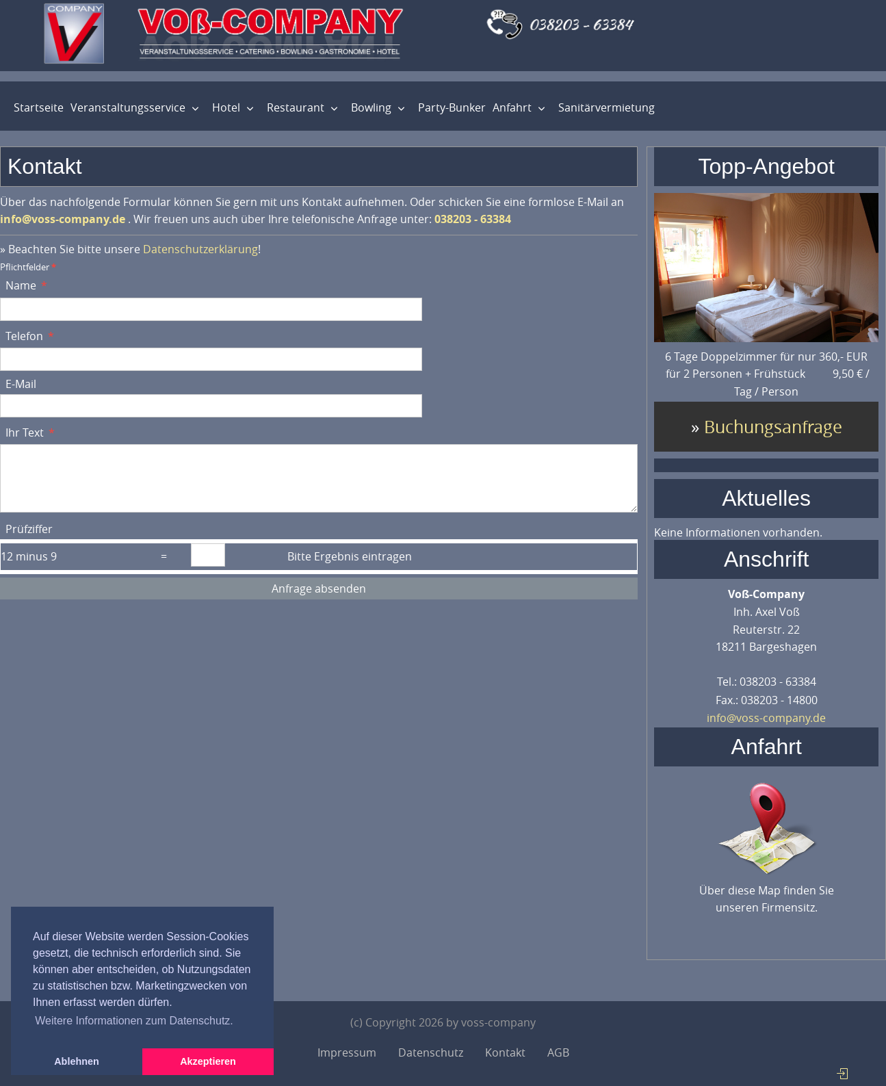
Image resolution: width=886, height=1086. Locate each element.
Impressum (346, 1052)
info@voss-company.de (766, 717)
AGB (558, 1052)
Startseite (39, 107)
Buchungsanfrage (773, 426)
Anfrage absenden (319, 588)
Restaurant (295, 107)
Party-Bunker (452, 107)
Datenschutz (430, 1052)
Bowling (371, 107)
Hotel (226, 107)
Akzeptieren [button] (208, 1061)
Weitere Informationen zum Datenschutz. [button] (134, 1020)
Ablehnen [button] (76, 1061)
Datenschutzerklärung (200, 249)
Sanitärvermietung (606, 107)
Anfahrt (512, 107)
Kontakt (505, 1052)
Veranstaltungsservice (127, 107)
